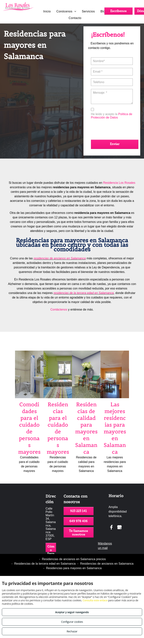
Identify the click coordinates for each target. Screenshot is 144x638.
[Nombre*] (112, 61)
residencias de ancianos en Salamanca (60, 258)
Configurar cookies (72, 622)
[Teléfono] (112, 82)
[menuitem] (46, 11)
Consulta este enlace (94, 600)
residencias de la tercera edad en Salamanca (83, 293)
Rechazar (72, 631)
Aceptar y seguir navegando (72, 612)
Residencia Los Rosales (119, 182)
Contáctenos (58, 309)
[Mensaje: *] (112, 96)
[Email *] (112, 71)
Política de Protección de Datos (111, 115)
